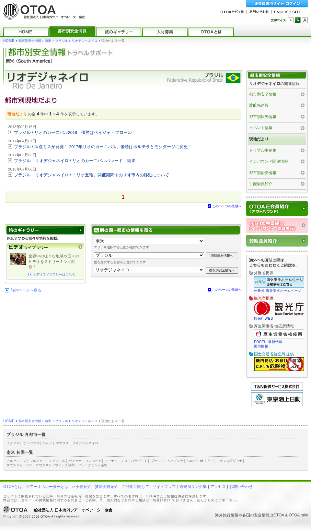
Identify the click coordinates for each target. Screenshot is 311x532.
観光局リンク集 (193, 486)
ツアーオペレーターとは (47, 486)
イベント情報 (260, 127)
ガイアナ (75, 461)
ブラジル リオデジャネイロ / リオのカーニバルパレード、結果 (74, 160)
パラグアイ (139, 461)
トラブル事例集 (262, 150)
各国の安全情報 (256, 515)
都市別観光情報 (262, 116)
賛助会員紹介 (106, 486)
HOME (9, 40)
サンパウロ (31, 443)
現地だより (259, 139)
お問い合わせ (241, 486)
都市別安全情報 (29, 40)
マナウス (62, 443)
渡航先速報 (259, 105)
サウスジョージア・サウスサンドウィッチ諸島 (40, 465)
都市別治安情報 (262, 173)
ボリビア (206, 461)
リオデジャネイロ (85, 40)
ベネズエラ (175, 461)
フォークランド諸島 (92, 465)
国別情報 (261, 346)
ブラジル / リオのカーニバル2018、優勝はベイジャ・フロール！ (75, 132)
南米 (48, 40)
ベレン (47, 443)
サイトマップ (164, 486)
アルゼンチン (16, 461)
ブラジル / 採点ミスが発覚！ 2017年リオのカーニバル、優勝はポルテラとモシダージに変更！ (103, 146)
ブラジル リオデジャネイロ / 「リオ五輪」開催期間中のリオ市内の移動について (91, 174)
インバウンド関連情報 (268, 161)
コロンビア (93, 461)
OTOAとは (12, 486)
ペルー (191, 461)
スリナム (111, 461)
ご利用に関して (135, 486)
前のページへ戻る (25, 290)
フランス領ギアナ (229, 461)
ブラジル (61, 40)
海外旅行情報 (226, 515)
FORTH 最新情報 (268, 342)
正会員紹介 (81, 486)
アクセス (218, 486)
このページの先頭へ (226, 206)
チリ (124, 461)
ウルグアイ (37, 461)
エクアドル (57, 461)
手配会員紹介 (260, 184)
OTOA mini (298, 515)
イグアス (12, 443)
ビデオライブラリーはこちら (54, 274)
